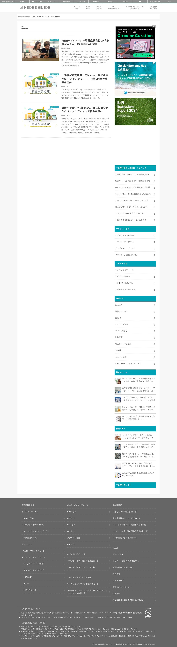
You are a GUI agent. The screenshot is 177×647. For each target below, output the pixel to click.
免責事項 (116, 593)
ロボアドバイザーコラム (33, 524)
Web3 (114, 8)
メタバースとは (73, 537)
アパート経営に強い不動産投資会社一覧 (131, 531)
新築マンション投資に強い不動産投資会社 (132, 180)
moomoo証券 (120, 356)
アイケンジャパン (122, 276)
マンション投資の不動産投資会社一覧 (130, 524)
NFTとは (70, 517)
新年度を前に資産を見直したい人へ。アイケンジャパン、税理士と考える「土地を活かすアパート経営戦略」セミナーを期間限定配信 (138, 389)
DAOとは (71, 544)
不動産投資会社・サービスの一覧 (126, 517)
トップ (7, 1)
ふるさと (81, 1)
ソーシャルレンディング (33, 563)
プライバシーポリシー (122, 586)
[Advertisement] (66, 169)
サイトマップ (118, 580)
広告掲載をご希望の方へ (123, 567)
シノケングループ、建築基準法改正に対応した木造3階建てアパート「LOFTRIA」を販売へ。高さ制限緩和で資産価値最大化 (138, 417)
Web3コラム (28, 517)
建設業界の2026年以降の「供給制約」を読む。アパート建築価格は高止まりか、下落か (138, 464)
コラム (88, 8)
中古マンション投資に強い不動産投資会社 (132, 187)
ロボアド (36, 1)
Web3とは (71, 511)
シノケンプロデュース (124, 269)
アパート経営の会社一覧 (125, 289)
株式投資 (125, 1)
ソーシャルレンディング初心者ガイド (83, 583)
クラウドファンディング (135, 8)
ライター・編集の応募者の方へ (126, 560)
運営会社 (116, 573)
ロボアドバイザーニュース (34, 557)
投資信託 (110, 1)
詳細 (130, 617)
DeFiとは (71, 524)
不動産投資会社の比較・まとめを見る (130, 219)
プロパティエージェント (125, 248)
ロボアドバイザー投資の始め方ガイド (83, 560)
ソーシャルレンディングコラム (36, 531)
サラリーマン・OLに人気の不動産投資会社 (133, 193)
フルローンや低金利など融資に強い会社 (131, 200)
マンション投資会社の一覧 (126, 254)
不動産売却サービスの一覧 (125, 537)
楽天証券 (118, 304)
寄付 (169, 1)
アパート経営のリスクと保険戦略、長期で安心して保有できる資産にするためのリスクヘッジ (138, 445)
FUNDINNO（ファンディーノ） (128, 363)
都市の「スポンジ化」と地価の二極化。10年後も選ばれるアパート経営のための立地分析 (138, 455)
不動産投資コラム (30, 537)
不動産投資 (66, 1)
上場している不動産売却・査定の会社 (130, 213)
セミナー (99, 8)
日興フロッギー (121, 311)
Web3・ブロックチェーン (34, 550)
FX (140, 1)
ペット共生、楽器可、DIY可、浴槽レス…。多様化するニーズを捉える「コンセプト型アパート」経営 (138, 436)
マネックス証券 (121, 324)
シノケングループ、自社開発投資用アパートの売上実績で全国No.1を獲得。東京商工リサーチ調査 (138, 379)
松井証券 (118, 337)
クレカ (154, 1)
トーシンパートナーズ (124, 241)
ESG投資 (96, 1)
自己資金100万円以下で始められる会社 (131, 206)
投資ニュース (27, 544)
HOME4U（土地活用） (124, 282)
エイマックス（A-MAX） (125, 234)
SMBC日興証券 (121, 330)
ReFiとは (71, 531)
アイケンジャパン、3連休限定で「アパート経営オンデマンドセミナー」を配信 (138, 398)
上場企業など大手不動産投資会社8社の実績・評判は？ (138, 473)
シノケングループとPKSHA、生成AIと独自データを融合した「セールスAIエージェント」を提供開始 (138, 408)
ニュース (77, 8)
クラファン (51, 1)
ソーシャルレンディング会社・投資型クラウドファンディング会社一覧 (87, 591)
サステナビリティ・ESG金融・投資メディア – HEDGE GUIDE (123, 644)
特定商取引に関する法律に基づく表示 (128, 599)
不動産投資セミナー (31, 589)
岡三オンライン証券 (123, 343)
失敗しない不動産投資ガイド (125, 511)
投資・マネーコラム (30, 511)
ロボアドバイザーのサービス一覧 (81, 567)
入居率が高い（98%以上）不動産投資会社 (132, 174)
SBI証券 (118, 317)
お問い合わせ (118, 554)
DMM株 (118, 350)
